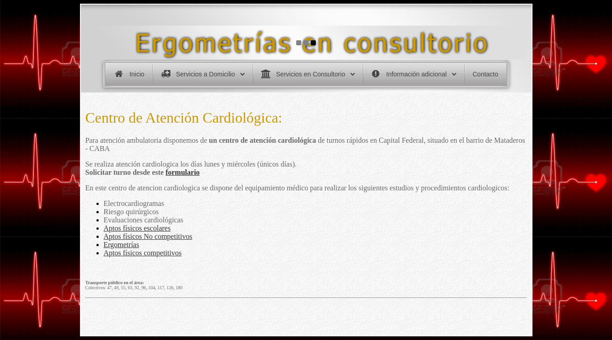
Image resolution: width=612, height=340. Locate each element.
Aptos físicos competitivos (143, 252)
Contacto (485, 74)
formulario (182, 172)
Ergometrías (121, 244)
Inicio (136, 74)
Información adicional (416, 74)
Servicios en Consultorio (310, 74)
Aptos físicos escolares (137, 228)
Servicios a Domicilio (205, 74)
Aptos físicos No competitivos (148, 236)
